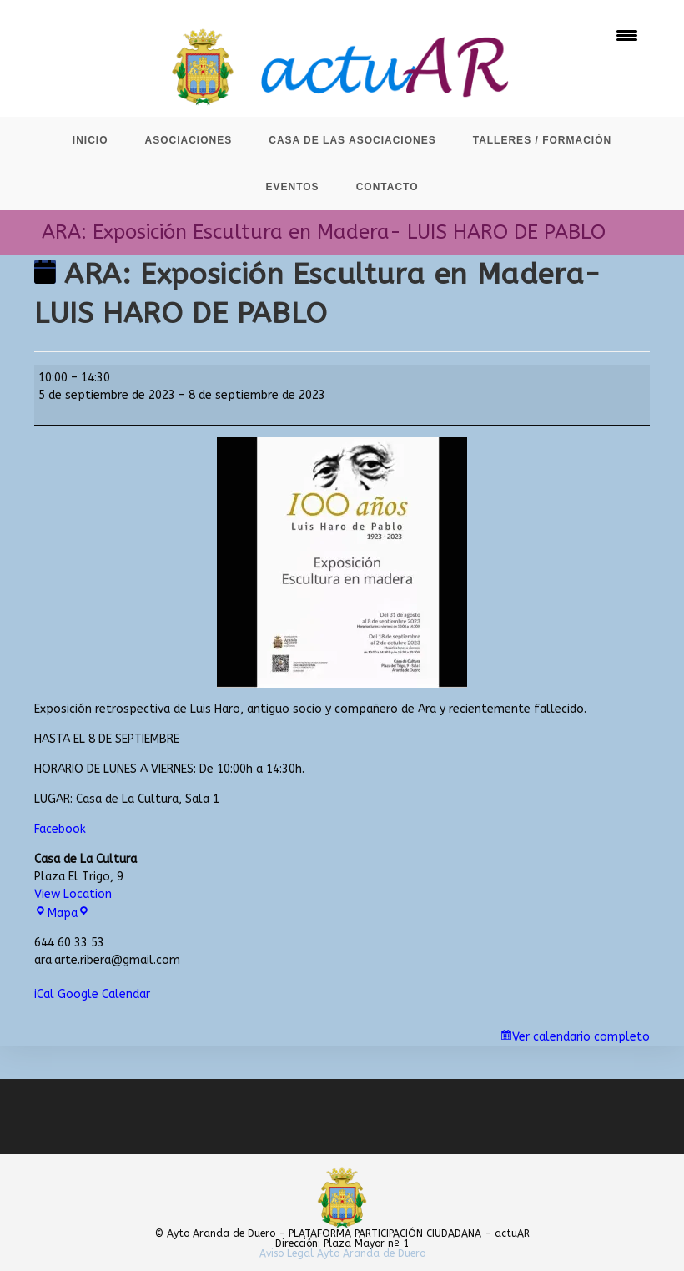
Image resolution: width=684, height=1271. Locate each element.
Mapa (61, 913)
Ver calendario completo (581, 1037)
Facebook (60, 829)
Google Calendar (104, 994)
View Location (73, 894)
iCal (44, 994)
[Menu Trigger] (627, 35)
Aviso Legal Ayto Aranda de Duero (342, 1253)
